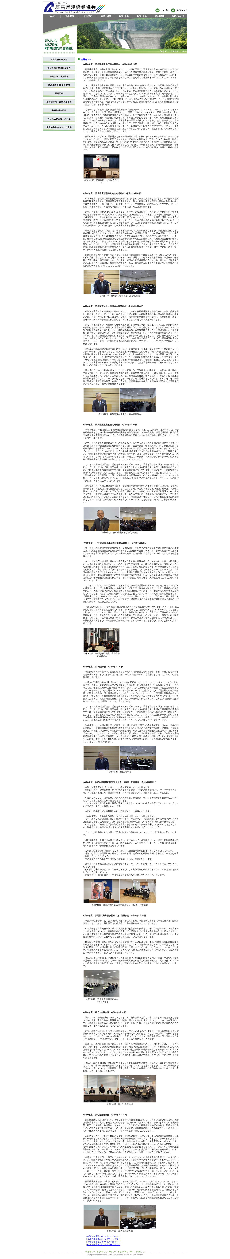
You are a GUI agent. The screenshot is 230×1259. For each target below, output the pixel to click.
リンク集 (161, 10)
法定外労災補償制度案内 (59, 68)
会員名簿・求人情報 (59, 76)
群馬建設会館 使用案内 (59, 85)
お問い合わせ (178, 16)
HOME (52, 16)
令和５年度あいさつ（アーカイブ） (103, 1242)
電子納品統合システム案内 (59, 127)
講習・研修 (106, 16)
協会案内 (69, 16)
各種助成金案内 (59, 110)
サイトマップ (179, 10)
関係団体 (59, 93)
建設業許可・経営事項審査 (59, 102)
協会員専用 (160, 16)
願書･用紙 (124, 16)
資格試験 (88, 16)
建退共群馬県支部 (59, 59)
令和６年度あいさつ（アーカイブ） (103, 1239)
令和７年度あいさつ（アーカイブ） (103, 1236)
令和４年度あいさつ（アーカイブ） (103, 1244)
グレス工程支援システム (59, 119)
